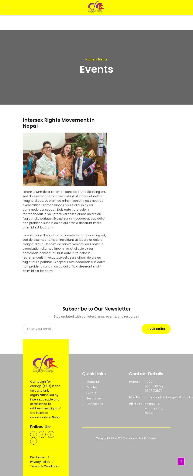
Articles (91, 387)
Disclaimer (38, 457)
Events (91, 393)
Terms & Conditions (45, 466)
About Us (93, 382)
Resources (94, 398)
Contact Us (94, 404)
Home (89, 59)
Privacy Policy (40, 462)
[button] (181, 461)
